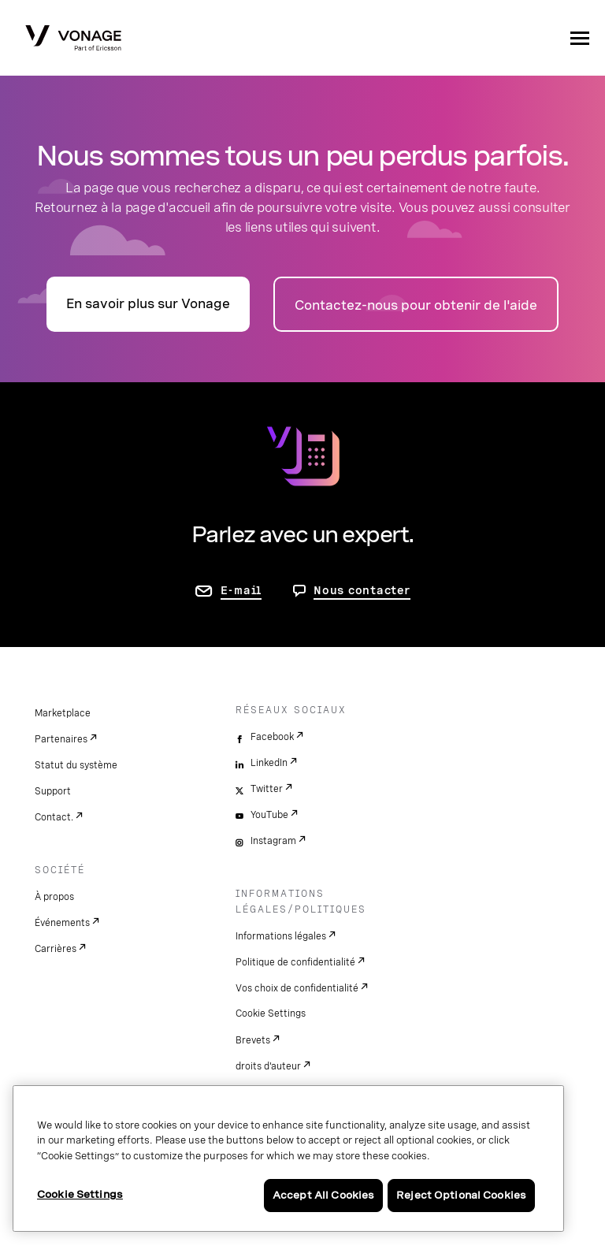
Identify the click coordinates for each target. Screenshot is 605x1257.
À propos (54, 896)
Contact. (54, 817)
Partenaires (61, 739)
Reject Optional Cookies (461, 1195)
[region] (288, 1158)
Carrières (55, 948)
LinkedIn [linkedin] (269, 762)
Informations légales (281, 936)
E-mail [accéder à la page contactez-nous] (241, 590)
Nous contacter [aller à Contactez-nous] (362, 590)
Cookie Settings (271, 1013)
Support (53, 791)
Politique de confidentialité (295, 962)
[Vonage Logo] (73, 39)
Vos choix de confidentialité (297, 988)
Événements (62, 922)
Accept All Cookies (323, 1195)
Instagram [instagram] (273, 840)
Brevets (253, 1040)
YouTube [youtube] (269, 814)
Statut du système (76, 765)
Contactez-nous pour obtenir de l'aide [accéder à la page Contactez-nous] (416, 305)
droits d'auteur (268, 1066)
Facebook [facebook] (272, 736)
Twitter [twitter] (267, 788)
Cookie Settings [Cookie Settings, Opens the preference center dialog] (80, 1194)
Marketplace (63, 713)
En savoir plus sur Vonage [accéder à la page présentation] (148, 303)
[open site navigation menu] (579, 37)
